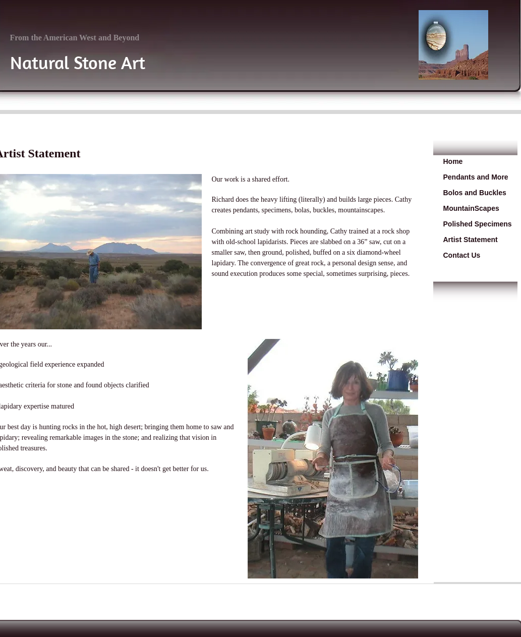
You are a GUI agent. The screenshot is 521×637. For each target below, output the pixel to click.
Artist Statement (470, 240)
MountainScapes (471, 208)
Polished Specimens (477, 224)
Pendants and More (475, 177)
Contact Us (462, 255)
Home (453, 161)
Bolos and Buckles (474, 193)
